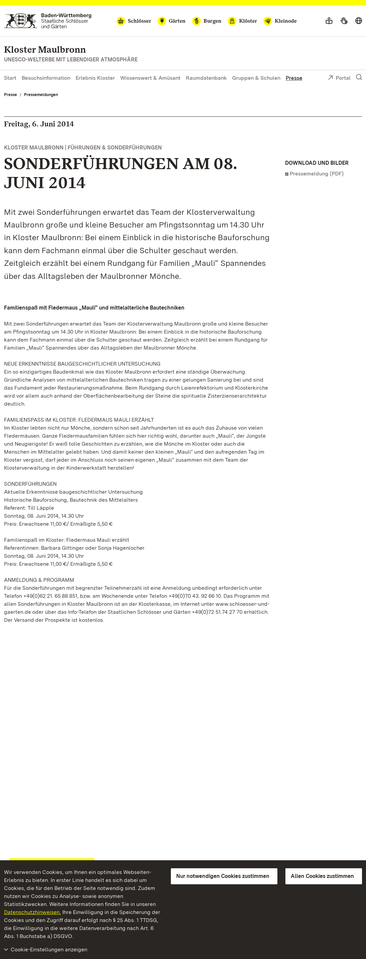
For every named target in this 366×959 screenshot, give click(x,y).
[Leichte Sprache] (329, 21)
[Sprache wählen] (359, 21)
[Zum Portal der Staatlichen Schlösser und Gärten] (48, 20)
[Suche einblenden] (359, 77)
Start (10, 78)
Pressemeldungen (41, 94)
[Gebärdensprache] (344, 21)
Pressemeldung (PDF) (317, 173)
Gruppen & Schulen (256, 78)
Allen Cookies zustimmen (322, 876)
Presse (294, 78)
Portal (339, 78)
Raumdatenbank (206, 78)
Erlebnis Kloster (95, 78)
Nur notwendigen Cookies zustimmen (222, 876)
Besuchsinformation (46, 78)
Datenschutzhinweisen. (32, 912)
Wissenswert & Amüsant (150, 78)
